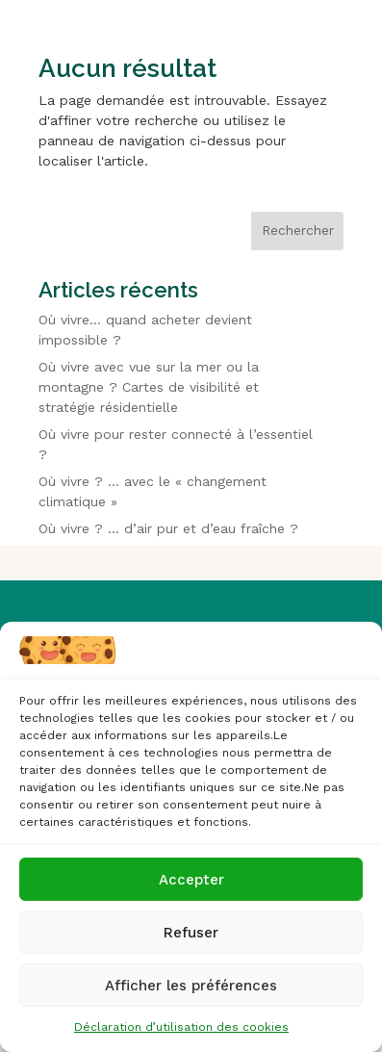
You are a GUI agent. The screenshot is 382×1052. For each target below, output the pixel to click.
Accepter (191, 879)
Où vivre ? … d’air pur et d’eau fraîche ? (168, 528)
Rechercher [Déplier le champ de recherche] (298, 230)
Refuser (191, 932)
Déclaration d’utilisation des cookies (181, 1027)
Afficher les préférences (191, 985)
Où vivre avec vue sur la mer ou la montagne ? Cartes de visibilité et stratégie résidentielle (148, 387)
